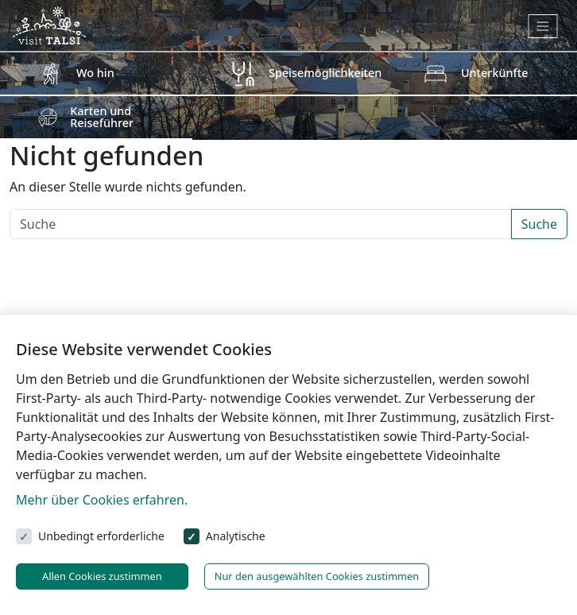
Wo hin (95, 72)
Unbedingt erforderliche (101, 535)
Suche (539, 224)
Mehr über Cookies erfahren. (102, 500)
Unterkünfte (495, 72)
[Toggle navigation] (543, 26)
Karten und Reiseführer (102, 116)
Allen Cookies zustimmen (102, 576)
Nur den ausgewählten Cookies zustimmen (317, 576)
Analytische (235, 535)
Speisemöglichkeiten (325, 72)
